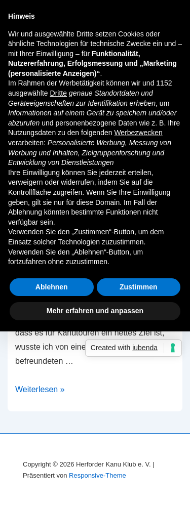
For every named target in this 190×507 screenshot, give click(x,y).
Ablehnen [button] (51, 287)
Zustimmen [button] (139, 287)
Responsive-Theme (97, 475)
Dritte (58, 93)
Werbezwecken (138, 133)
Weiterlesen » (40, 389)
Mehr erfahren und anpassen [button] (95, 311)
